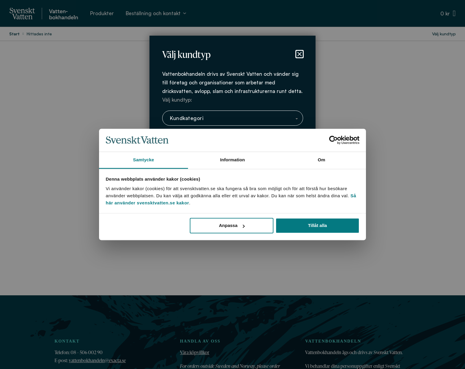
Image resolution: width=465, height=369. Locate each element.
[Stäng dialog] (299, 54)
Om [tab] (321, 159)
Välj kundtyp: (177, 100)
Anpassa (232, 225)
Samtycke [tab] (143, 159)
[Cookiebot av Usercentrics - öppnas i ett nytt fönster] (333, 140)
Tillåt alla (317, 225)
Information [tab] (232, 159)
